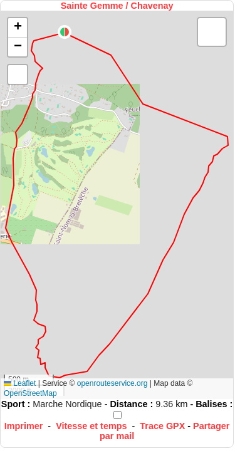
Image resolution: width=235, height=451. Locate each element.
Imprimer (23, 426)
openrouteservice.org (112, 383)
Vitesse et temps (91, 426)
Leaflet (20, 383)
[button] (64, 31)
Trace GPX (162, 426)
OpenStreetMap (30, 393)
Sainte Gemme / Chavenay (117, 6)
